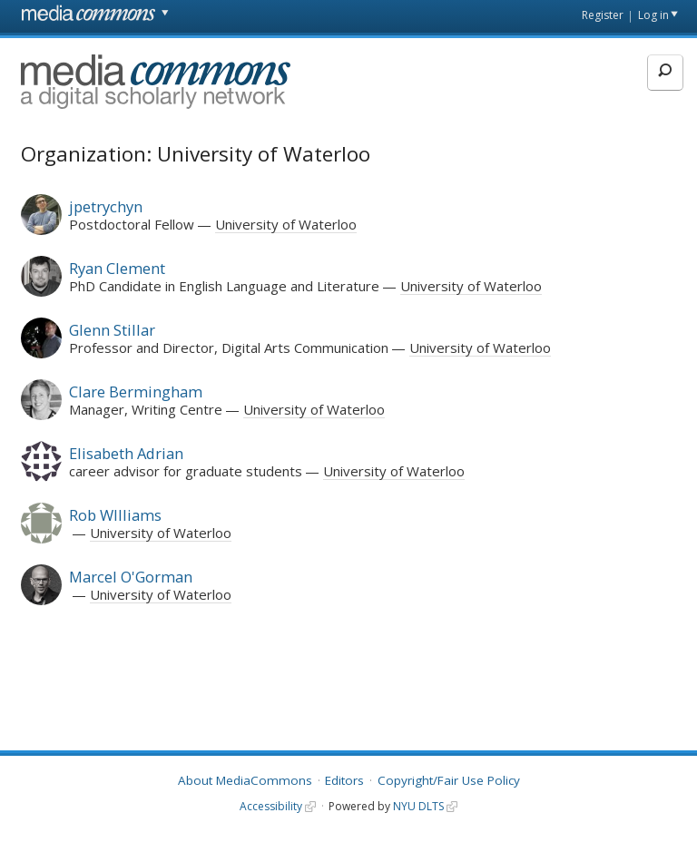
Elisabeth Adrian (126, 453)
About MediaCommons (245, 780)
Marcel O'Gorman (130, 576)
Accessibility (271, 806)
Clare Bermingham (135, 391)
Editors (344, 780)
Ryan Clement (117, 268)
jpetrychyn (105, 206)
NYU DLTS (418, 806)
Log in (653, 15)
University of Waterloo (286, 224)
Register (602, 15)
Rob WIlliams (115, 514)
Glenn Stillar (112, 329)
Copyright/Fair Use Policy (449, 780)
